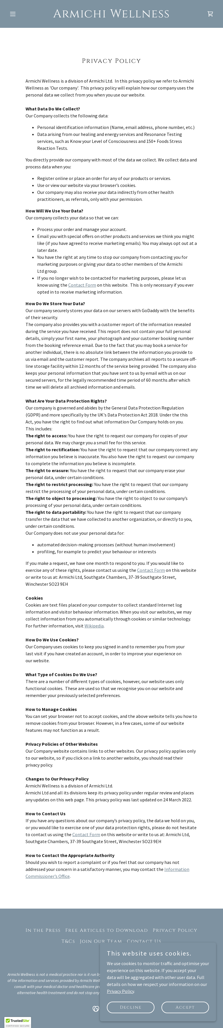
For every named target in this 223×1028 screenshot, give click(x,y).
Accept (185, 1007)
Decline (131, 1007)
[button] (22, 14)
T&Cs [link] (68, 941)
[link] (111, 16)
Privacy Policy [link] (175, 930)
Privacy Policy (120, 991)
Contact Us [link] (144, 941)
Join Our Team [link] (101, 941)
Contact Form (82, 285)
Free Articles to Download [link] (106, 930)
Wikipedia (94, 626)
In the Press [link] (43, 930)
